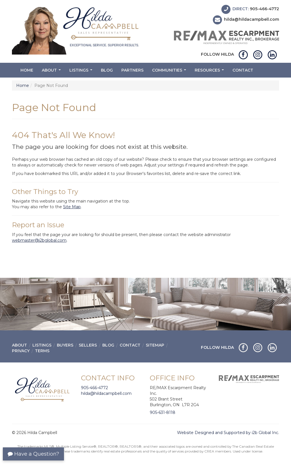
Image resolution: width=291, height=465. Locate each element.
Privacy (21, 350)
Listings (81, 72)
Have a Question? (33, 454)
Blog (107, 70)
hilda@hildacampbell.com (251, 19)
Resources (210, 72)
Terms (42, 350)
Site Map (72, 206)
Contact (242, 70)
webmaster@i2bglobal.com (39, 240)
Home (26, 70)
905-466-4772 (264, 8)
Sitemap (155, 345)
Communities (170, 72)
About (52, 72)
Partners (132, 70)
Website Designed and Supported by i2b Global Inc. (228, 432)
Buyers (65, 345)
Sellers (88, 345)
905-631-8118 (162, 412)
